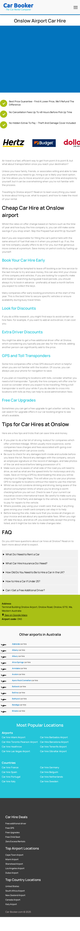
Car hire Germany (49, 767)
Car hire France (10, 767)
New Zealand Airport (15, 895)
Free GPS (9, 828)
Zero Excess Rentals (15, 841)
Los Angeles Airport (14, 868)
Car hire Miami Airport (13, 737)
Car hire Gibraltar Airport (53, 751)
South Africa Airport (15, 890)
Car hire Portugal (11, 776)
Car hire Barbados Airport (54, 737)
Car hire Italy (8, 781)
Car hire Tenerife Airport (53, 746)
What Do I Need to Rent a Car (23, 554)
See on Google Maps (14, 615)
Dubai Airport (11, 872)
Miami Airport (12, 859)
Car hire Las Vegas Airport (16, 751)
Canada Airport (12, 899)
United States (12, 886)
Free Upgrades (12, 832)
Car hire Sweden (49, 781)
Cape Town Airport (14, 854)
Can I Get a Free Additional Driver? (25, 590)
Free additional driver (15, 823)
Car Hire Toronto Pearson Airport (20, 742)
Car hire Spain (9, 772)
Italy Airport (11, 904)
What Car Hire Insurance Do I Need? (26, 563)
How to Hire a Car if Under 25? (23, 581)
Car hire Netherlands (51, 776)
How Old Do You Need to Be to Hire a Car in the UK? (35, 572)
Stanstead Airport (14, 863)
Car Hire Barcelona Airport (54, 742)
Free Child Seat (12, 837)
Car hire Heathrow (12, 746)
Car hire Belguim (49, 772)
